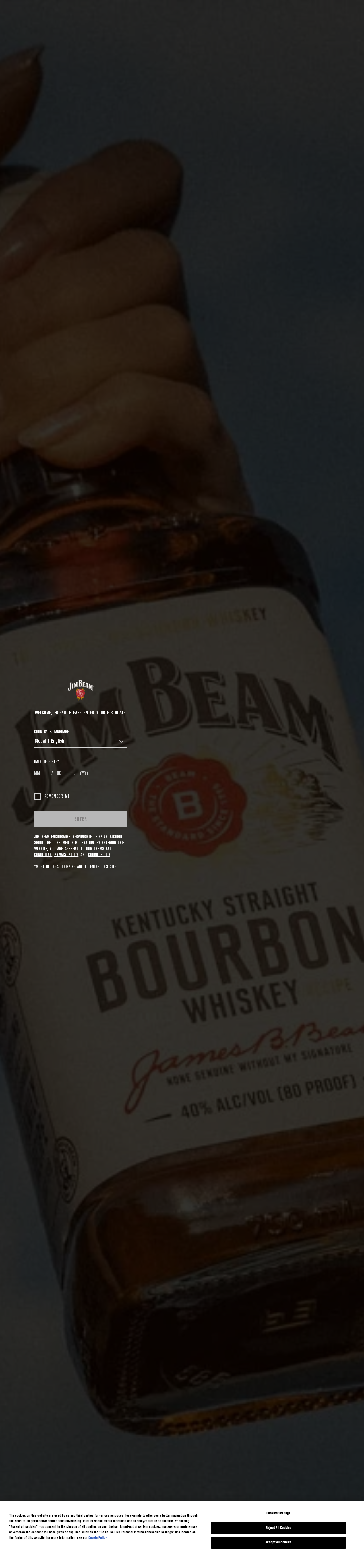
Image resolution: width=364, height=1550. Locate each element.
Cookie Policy (99, 855)
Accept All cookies (278, 1542)
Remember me (52, 796)
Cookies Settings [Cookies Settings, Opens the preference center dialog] (278, 1513)
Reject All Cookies (278, 1528)
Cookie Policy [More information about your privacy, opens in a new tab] (97, 1538)
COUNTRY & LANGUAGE (51, 732)
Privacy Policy (66, 855)
